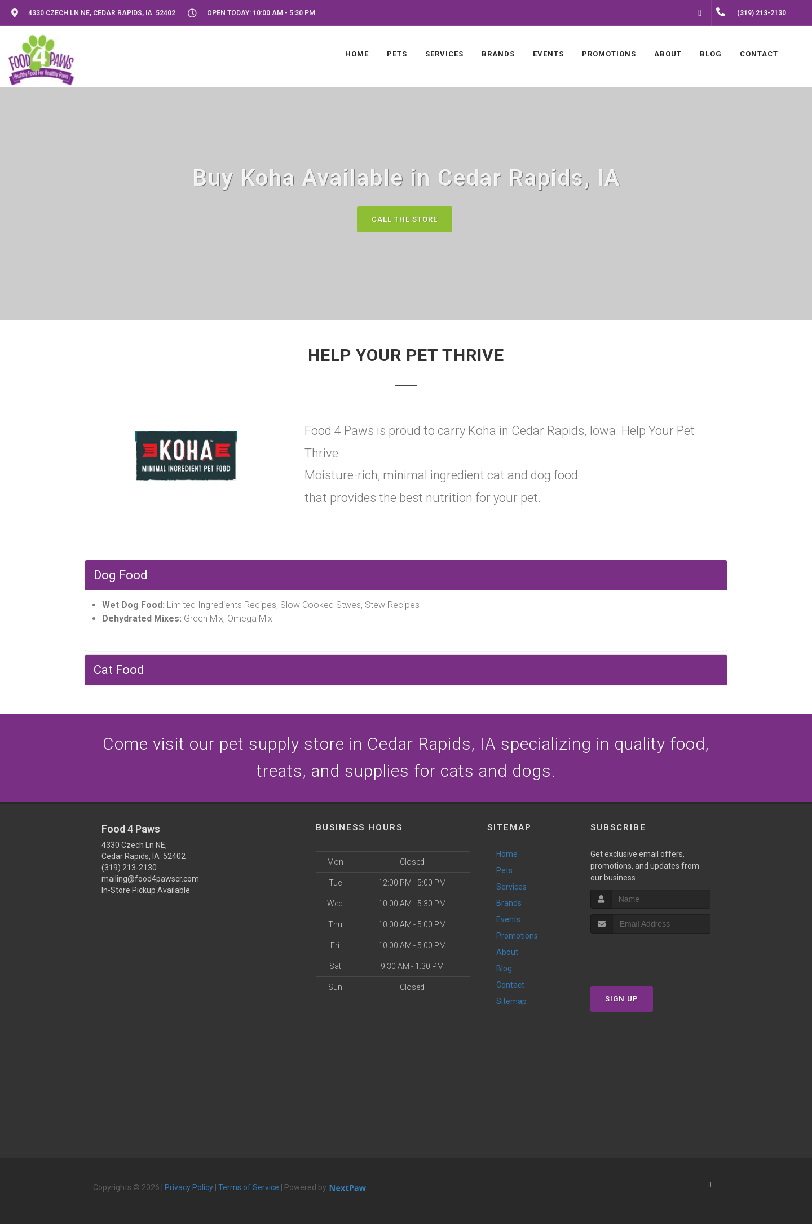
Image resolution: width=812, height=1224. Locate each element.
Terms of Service (248, 1187)
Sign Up (621, 998)
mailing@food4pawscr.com (150, 878)
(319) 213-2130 (129, 867)
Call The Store (405, 219)
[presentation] (650, 954)
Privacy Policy (189, 1187)
